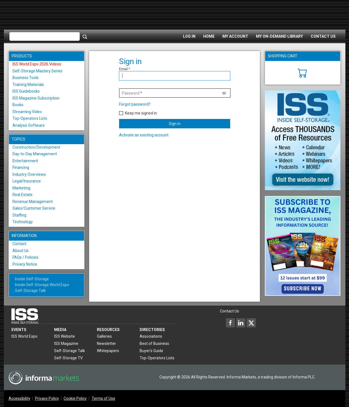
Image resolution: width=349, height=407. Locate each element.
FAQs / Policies (25, 257)
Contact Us (323, 36)
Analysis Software (28, 125)
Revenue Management (32, 201)
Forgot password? (134, 104)
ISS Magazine (66, 343)
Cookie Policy (75, 398)
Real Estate (22, 194)
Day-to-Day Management (34, 154)
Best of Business (154, 343)
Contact (19, 243)
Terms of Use (103, 398)
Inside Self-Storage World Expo (42, 285)
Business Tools (25, 77)
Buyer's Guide (151, 351)
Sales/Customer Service (33, 208)
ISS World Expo (24, 336)
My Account (235, 36)
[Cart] (302, 72)
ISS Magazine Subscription (35, 98)
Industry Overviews (29, 174)
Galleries (104, 336)
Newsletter (106, 343)
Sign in (174, 123)
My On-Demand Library (279, 36)
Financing (20, 167)
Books (17, 105)
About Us (20, 250)
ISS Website (64, 336)
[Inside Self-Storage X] (251, 322)
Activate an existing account (144, 135)
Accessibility (19, 398)
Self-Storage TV (68, 358)
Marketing (21, 188)
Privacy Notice (24, 264)
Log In (189, 36)
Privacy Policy (47, 398)
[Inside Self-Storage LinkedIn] (240, 322)
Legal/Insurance (26, 181)
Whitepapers (108, 351)
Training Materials (28, 84)
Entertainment (25, 161)
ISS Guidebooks (26, 91)
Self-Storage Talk (30, 290)
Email (123, 69)
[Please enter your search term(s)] (44, 36)
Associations (151, 336)
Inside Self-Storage (32, 279)
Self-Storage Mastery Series (37, 71)
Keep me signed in (141, 113)
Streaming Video (27, 112)
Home (209, 36)
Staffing (19, 215)
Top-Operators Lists (29, 118)
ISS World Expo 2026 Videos (36, 64)
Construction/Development (36, 147)
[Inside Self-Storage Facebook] (230, 322)
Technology (22, 222)
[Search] (84, 36)
